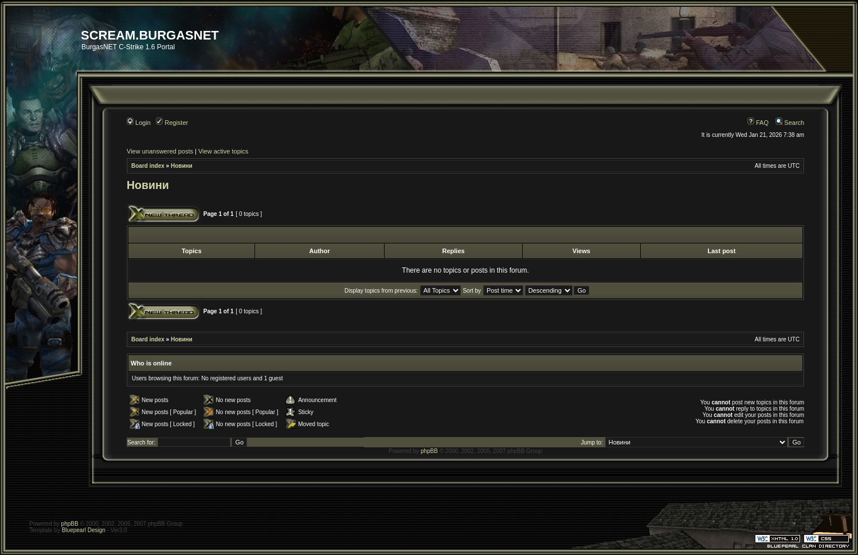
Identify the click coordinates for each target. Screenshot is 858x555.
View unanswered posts (160, 151)
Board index (147, 166)
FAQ (758, 122)
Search (789, 122)
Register (172, 122)
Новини (182, 166)
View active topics (223, 151)
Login (139, 122)
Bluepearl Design (83, 530)
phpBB (429, 451)
